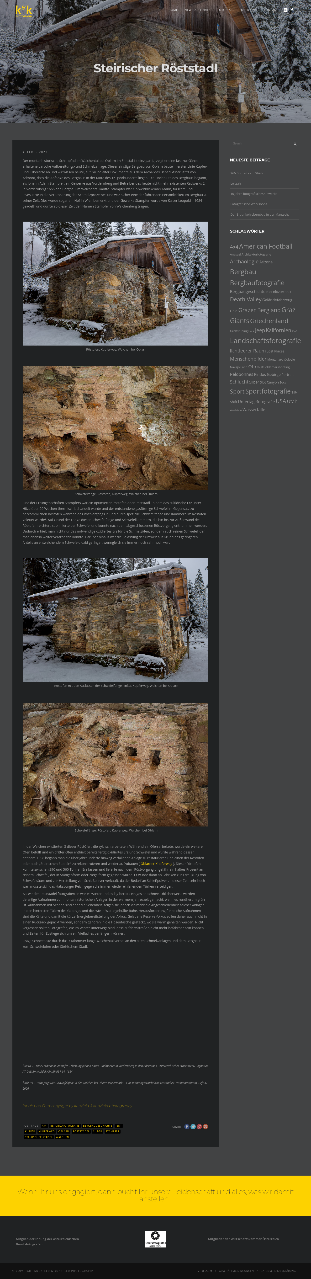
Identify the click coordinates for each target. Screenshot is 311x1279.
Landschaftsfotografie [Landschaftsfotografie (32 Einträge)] (265, 340)
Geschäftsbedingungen (236, 1271)
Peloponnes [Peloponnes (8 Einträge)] (241, 374)
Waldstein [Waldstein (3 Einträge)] (236, 410)
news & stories (198, 10)
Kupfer (30, 1131)
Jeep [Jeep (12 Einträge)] (260, 330)
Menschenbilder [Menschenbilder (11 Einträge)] (248, 358)
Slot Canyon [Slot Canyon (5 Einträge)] (269, 382)
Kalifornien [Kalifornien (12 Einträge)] (278, 330)
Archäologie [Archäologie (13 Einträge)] (244, 261)
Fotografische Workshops (249, 204)
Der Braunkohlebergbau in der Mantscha (260, 214)
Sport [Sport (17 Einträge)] (237, 391)
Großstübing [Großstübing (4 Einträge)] (239, 331)
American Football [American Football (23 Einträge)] (265, 246)
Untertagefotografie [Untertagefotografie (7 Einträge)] (256, 401)
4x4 (44, 1125)
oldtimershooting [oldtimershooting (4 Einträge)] (277, 367)
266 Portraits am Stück (247, 173)
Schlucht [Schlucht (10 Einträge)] (239, 381)
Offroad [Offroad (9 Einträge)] (256, 366)
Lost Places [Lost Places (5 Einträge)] (275, 351)
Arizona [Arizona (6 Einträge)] (266, 262)
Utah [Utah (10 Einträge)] (292, 401)
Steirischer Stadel (39, 1137)
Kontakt (271, 10)
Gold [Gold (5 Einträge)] (233, 311)
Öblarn (63, 1131)
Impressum (204, 1271)
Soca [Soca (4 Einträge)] (283, 382)
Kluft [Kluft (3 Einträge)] (295, 331)
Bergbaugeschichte (97, 1125)
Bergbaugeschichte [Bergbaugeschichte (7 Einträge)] (248, 291)
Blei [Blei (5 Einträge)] (269, 291)
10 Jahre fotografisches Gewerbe (254, 194)
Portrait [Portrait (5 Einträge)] (287, 374)
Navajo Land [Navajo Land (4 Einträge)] (239, 367)
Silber (97, 1131)
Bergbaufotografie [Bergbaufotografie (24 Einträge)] (257, 282)
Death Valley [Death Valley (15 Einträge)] (246, 299)
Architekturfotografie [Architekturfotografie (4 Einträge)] (256, 254)
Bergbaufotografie (64, 1125)
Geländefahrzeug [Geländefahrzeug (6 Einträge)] (277, 300)
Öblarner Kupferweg (156, 863)
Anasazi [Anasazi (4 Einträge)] (235, 254)
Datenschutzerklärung (278, 1271)
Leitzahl (236, 183)
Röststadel (81, 1131)
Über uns (249, 10)
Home (173, 10)
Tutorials (225, 10)
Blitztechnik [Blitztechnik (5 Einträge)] (282, 291)
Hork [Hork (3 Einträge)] (251, 331)
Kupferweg (47, 1131)
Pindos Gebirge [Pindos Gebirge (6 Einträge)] (267, 374)
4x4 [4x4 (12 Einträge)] (234, 246)
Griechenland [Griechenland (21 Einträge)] (269, 321)
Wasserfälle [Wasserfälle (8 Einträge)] (253, 409)
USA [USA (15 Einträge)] (281, 401)
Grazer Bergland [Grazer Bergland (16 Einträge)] (259, 310)
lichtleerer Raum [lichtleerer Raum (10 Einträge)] (248, 350)
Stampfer (112, 1131)
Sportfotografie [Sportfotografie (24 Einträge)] (268, 391)
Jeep (118, 1125)
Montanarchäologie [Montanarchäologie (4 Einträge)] (281, 359)
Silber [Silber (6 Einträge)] (254, 382)
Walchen (62, 1137)
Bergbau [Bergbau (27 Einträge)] (243, 271)
